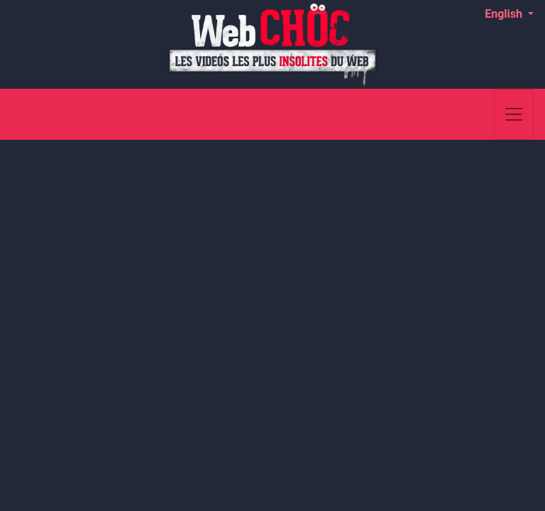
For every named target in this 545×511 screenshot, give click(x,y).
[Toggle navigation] (514, 114)
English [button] (505, 14)
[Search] (475, 114)
